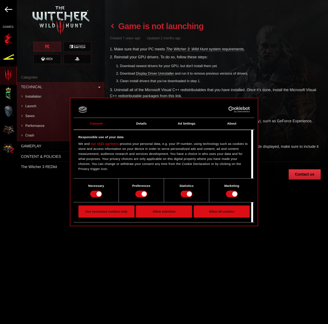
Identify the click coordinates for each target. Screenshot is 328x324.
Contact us (304, 174)
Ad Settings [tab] (186, 123)
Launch (30, 106)
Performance (35, 126)
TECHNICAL (31, 87)
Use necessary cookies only (106, 211)
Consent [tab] (96, 123)
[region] (52, 162)
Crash (29, 135)
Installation (33, 96)
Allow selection (163, 211)
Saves (30, 116)
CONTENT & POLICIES (41, 156)
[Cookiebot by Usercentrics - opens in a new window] (231, 109)
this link (174, 96)
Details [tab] (141, 123)
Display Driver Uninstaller (155, 73)
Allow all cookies (221, 211)
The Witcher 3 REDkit (39, 167)
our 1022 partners (105, 143)
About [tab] (231, 123)
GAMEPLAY (31, 146)
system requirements (205, 49)
